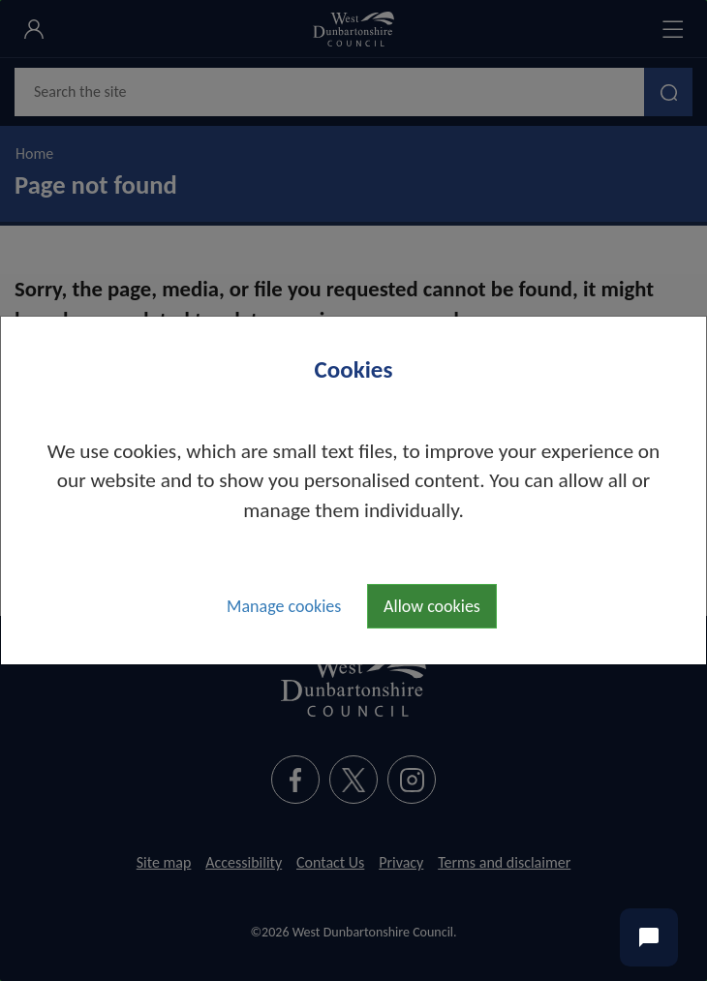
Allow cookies (432, 606)
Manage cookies (284, 606)
